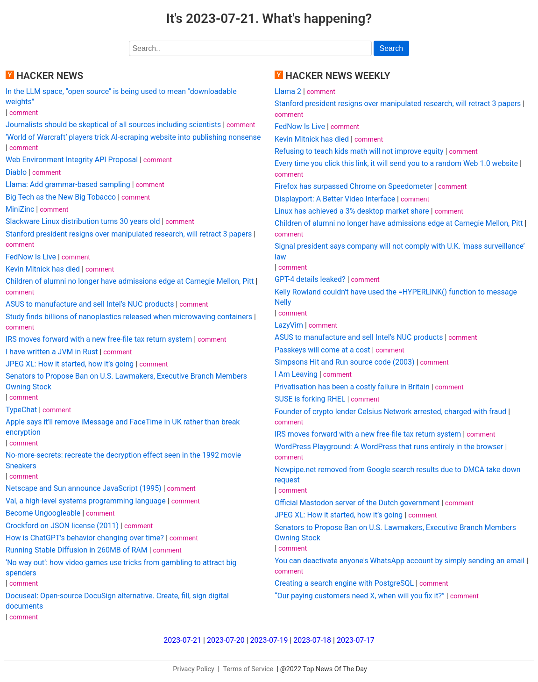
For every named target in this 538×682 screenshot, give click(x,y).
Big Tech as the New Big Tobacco (61, 197)
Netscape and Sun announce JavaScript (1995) (84, 488)
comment (23, 113)
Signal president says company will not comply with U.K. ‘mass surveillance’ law (400, 251)
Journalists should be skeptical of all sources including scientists (113, 124)
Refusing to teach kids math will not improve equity (359, 151)
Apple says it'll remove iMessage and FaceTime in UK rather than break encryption (123, 427)
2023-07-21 (182, 640)
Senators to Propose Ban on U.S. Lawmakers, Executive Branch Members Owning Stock (126, 381)
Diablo (16, 172)
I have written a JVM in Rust (52, 351)
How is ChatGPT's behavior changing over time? (85, 537)
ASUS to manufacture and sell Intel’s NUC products (90, 304)
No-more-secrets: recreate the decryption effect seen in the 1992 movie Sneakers (123, 460)
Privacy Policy (193, 669)
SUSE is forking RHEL (310, 399)
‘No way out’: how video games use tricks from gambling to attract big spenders (121, 567)
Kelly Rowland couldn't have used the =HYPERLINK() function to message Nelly (396, 297)
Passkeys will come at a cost (322, 349)
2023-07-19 (269, 640)
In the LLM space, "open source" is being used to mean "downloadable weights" (121, 96)
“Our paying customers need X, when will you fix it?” (360, 595)
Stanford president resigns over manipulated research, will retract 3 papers (129, 234)
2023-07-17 (356, 640)
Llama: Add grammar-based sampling (68, 184)
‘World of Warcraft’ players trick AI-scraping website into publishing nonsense (133, 137)
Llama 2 (288, 91)
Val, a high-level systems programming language (86, 500)
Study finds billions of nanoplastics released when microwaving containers (129, 316)
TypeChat (21, 409)
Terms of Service (248, 669)
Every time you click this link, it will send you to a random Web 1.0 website (396, 163)
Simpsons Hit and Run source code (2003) (345, 362)
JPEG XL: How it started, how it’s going (70, 363)
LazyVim (289, 325)
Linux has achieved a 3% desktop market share (352, 211)
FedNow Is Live (31, 256)
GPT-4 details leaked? (310, 279)
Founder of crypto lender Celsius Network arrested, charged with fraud (390, 411)
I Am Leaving (296, 374)
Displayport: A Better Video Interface (335, 198)
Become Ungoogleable (43, 513)
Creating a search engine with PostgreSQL (344, 583)
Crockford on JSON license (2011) (62, 525)
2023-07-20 (226, 640)
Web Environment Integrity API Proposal (72, 159)
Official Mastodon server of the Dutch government (357, 502)
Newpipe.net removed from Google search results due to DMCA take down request (398, 474)
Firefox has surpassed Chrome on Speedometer (353, 186)
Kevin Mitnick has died (43, 269)
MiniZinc (20, 209)
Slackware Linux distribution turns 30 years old (83, 221)
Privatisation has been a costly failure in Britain (352, 386)
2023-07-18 (312, 640)
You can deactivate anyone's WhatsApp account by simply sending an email (399, 560)
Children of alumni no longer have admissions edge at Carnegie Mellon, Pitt (130, 281)
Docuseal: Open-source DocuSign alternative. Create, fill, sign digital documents (117, 600)
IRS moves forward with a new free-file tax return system (99, 339)
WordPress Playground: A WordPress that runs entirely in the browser (389, 446)
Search (392, 48)
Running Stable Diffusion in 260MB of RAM (77, 550)
